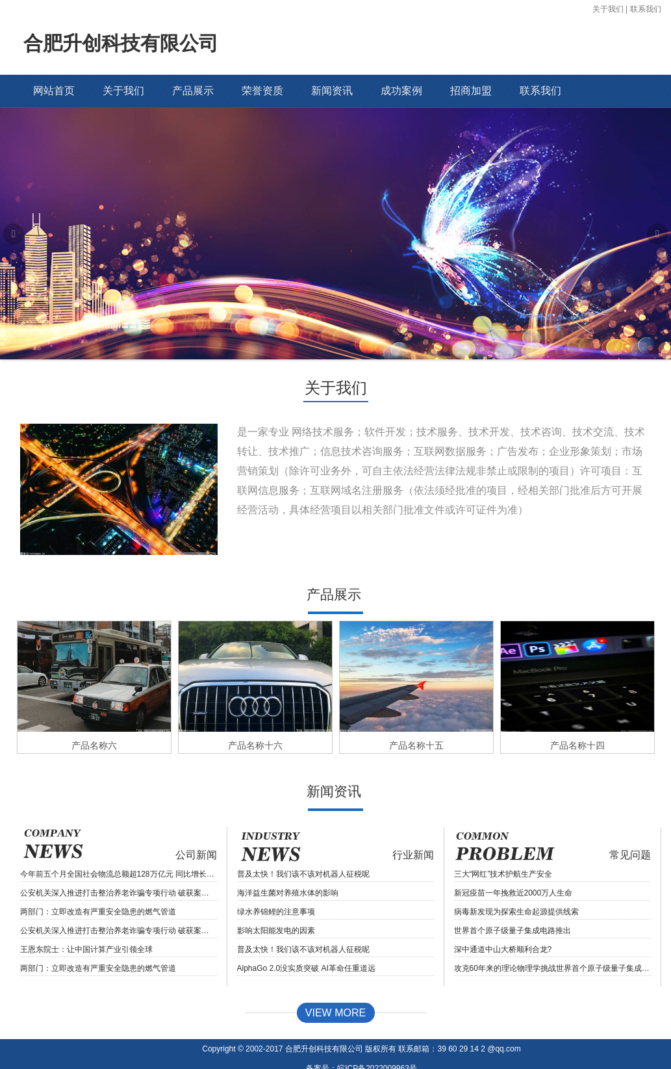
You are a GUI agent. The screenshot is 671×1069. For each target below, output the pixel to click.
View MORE (335, 983)
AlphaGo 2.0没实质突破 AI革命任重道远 (306, 939)
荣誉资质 (262, 90)
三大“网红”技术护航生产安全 (503, 844)
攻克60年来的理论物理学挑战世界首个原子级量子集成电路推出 (552, 939)
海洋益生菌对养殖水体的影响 (287, 863)
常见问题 (630, 825)
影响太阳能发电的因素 (276, 901)
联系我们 (645, 9)
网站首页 (54, 90)
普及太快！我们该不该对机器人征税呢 (303, 844)
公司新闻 (196, 825)
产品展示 (193, 90)
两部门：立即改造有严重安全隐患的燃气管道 (98, 882)
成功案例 (401, 90)
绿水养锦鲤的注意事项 (276, 882)
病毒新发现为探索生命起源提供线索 (516, 882)
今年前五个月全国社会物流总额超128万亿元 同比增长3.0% (118, 844)
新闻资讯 (332, 90)
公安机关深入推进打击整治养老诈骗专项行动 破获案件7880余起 (118, 863)
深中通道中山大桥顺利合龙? (503, 920)
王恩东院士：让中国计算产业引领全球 (86, 920)
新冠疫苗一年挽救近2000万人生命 (513, 863)
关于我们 (608, 9)
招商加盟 (471, 90)
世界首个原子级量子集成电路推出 (512, 901)
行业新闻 (413, 825)
